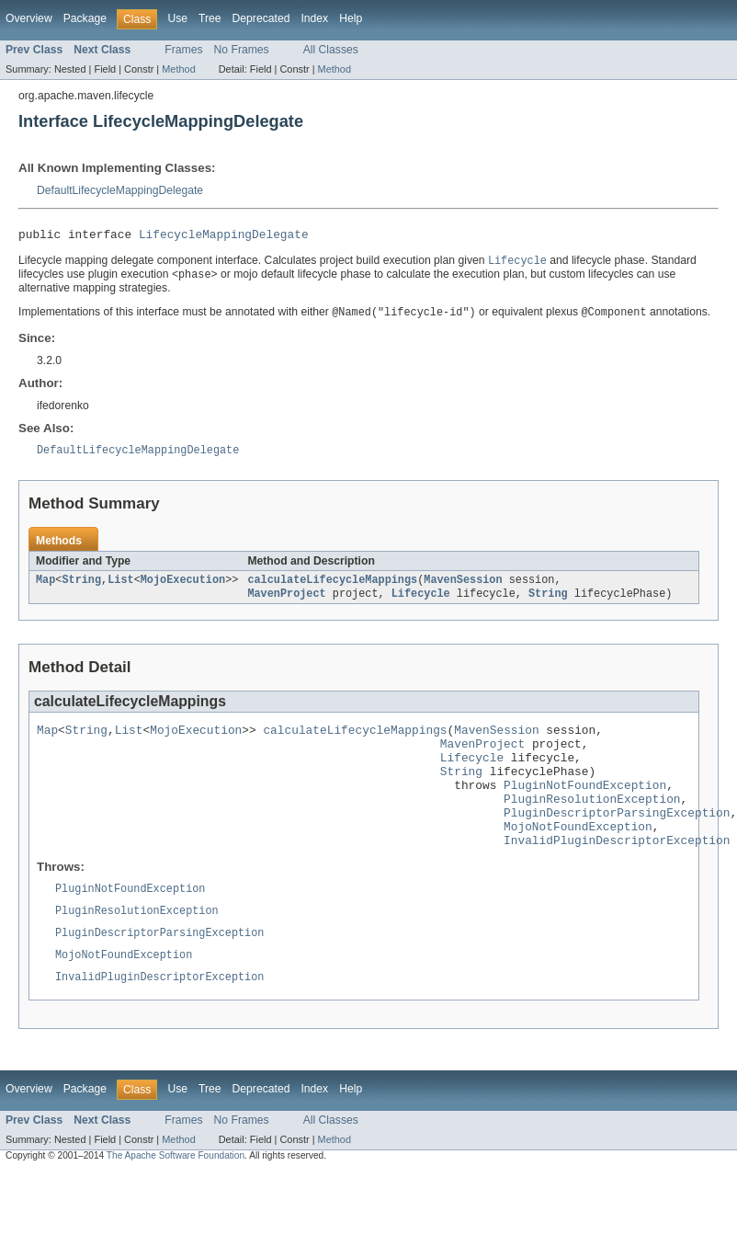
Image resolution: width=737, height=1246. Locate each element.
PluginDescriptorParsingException (617, 841)
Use (177, 18)
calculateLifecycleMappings (332, 588)
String (81, 588)
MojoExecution (183, 588)
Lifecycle (420, 603)
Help (350, 18)
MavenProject (286, 603)
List (120, 588)
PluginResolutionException (592, 825)
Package (85, 18)
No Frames (241, 49)
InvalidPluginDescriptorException (617, 874)
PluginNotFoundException (585, 808)
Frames (183, 49)
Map (45, 588)
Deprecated (261, 18)
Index (314, 18)
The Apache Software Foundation (175, 1200)
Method (178, 68)
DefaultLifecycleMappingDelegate (120, 190)
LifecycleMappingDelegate (224, 236)
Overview (29, 18)
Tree (209, 18)
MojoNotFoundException (578, 858)
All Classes (330, 49)
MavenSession (463, 588)
